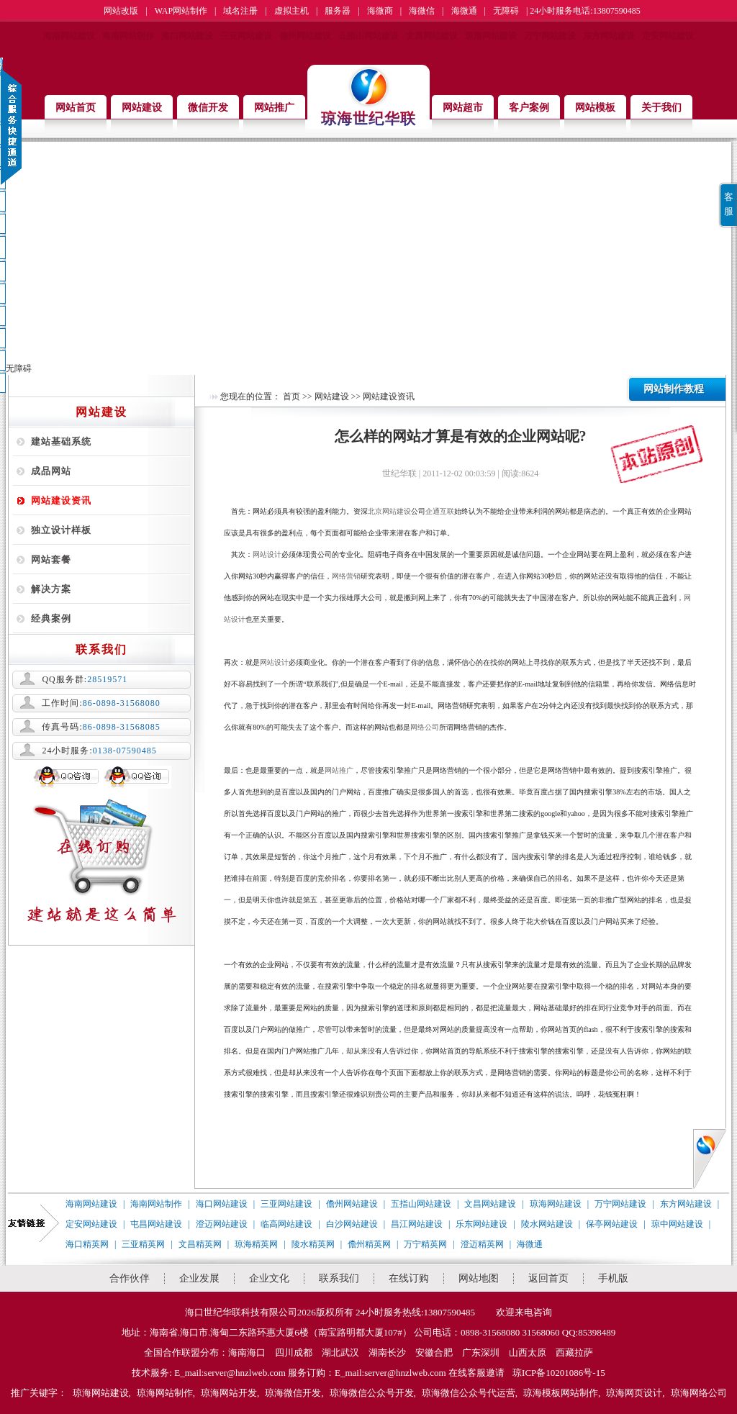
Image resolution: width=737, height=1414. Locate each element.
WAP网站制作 (181, 11)
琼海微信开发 (293, 1392)
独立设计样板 (61, 530)
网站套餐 (51, 559)
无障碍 (506, 11)
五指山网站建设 (368, 36)
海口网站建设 (187, 36)
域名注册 (240, 11)
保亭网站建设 (612, 1224)
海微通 (464, 11)
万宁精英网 (425, 1244)
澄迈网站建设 (222, 1224)
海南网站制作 (128, 36)
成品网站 (51, 471)
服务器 (338, 11)
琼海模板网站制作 (560, 1392)
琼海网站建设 (491, 36)
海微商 (380, 11)
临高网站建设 (286, 1224)
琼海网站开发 (229, 1392)
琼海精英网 (256, 1244)
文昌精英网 (200, 1244)
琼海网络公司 (699, 1392)
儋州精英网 (369, 1244)
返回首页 (548, 1278)
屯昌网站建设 (156, 1224)
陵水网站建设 (547, 1224)
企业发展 (199, 1278)
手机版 (613, 1278)
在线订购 (409, 1278)
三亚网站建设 (246, 36)
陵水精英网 (313, 1244)
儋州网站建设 (305, 36)
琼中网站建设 (677, 1224)
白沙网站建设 (352, 1224)
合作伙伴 (129, 1278)
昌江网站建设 (417, 1224)
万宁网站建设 (550, 36)
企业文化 (269, 1278)
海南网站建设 (69, 36)
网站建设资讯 (61, 500)
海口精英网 (87, 1244)
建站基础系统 (61, 441)
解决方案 (51, 589)
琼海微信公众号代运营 (468, 1392)
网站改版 (121, 11)
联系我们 (339, 1278)
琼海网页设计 (634, 1392)
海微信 (422, 11)
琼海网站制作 (165, 1392)
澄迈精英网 (482, 1244)
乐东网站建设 (481, 1224)
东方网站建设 (609, 36)
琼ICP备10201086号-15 (558, 1372)
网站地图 (478, 1278)
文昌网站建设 (432, 36)
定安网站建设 (668, 36)
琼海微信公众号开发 (372, 1392)
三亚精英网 (143, 1244)
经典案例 (51, 618)
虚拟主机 (291, 11)
